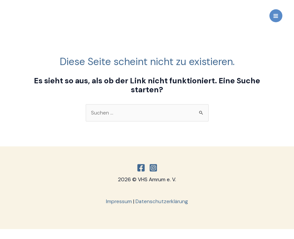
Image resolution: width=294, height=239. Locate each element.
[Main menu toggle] (275, 15)
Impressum (119, 201)
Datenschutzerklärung (162, 201)
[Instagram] (153, 168)
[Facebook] (141, 168)
